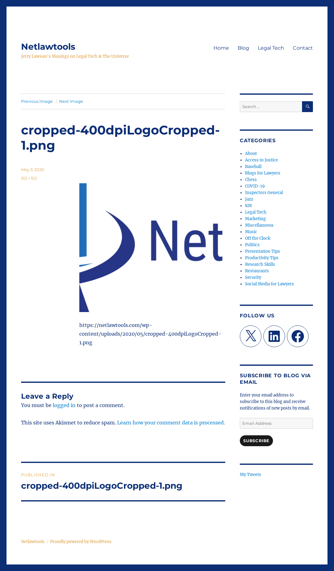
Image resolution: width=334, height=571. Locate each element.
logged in (64, 405)
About (251, 153)
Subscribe (256, 440)
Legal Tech (271, 48)
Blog (243, 48)
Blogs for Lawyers (262, 173)
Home (221, 48)
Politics (252, 244)
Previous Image (37, 101)
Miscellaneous (259, 225)
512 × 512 (29, 178)
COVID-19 (255, 186)
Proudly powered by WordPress (81, 541)
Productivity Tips (262, 258)
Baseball (253, 166)
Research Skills (260, 264)
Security (253, 277)
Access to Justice (261, 160)
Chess (251, 179)
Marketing (255, 218)
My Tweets (250, 474)
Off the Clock (257, 238)
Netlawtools (48, 46)
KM (248, 205)
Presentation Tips (262, 251)
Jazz (249, 199)
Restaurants (257, 271)
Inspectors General (264, 192)
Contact (303, 48)
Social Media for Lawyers (269, 284)
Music (251, 231)
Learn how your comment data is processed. (171, 422)
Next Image (71, 101)
